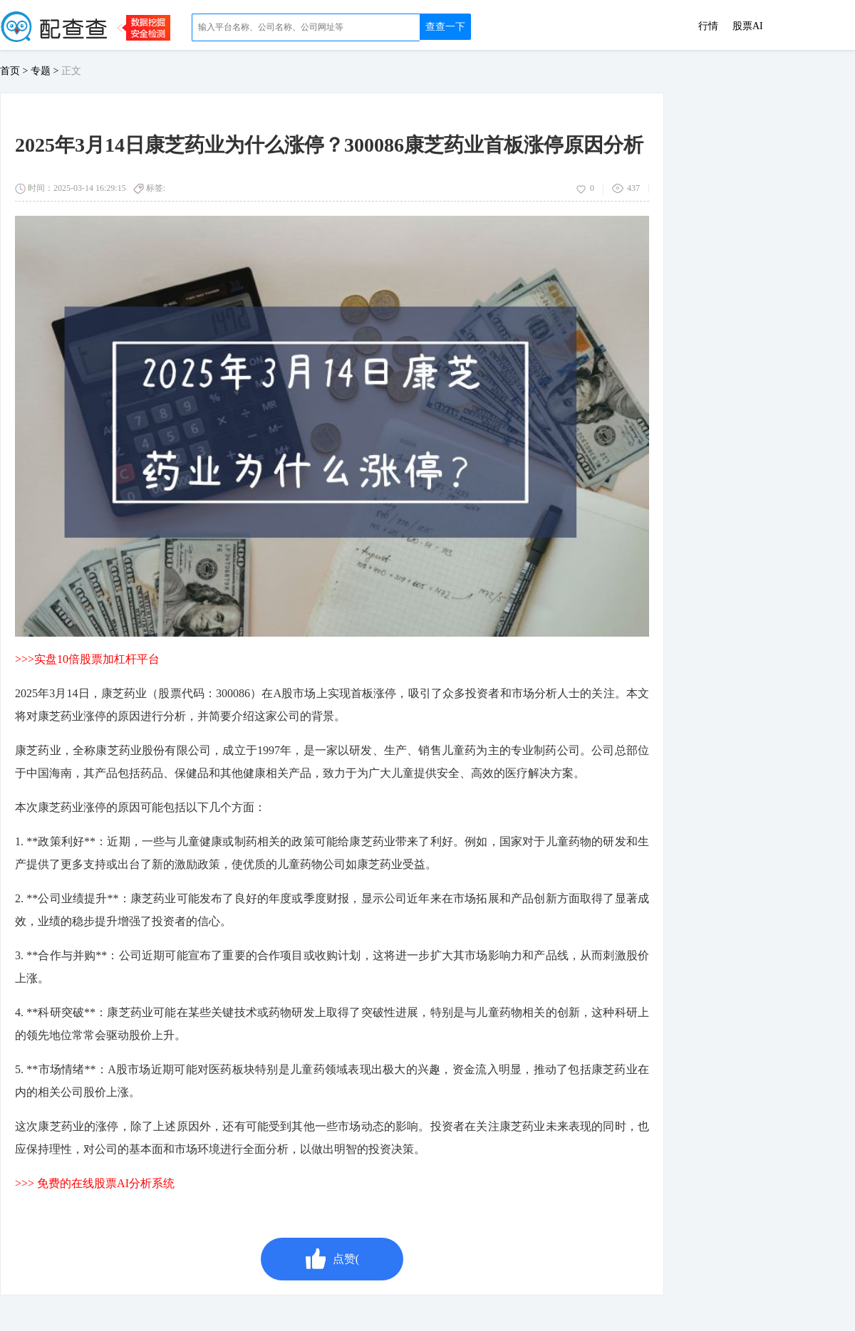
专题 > (46, 71)
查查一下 (445, 26)
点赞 (332, 1259)
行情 (708, 26)
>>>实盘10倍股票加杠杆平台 (87, 659)
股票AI (747, 26)
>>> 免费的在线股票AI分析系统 (95, 1183)
